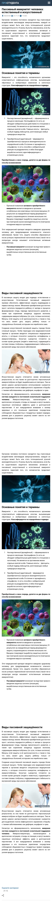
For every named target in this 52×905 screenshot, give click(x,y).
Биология (7, 16)
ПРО (10, 3)
